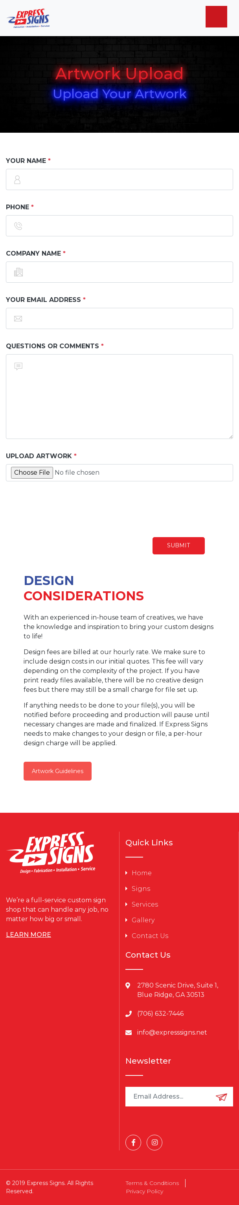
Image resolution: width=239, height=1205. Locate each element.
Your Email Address (43, 300)
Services (145, 904)
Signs (141, 888)
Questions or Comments (52, 346)
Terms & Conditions (152, 1183)
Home (142, 873)
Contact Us (150, 936)
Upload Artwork (39, 456)
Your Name (26, 161)
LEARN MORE (28, 934)
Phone (17, 207)
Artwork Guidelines (57, 771)
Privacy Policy (144, 1191)
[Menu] (216, 16)
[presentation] (65, 509)
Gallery (143, 920)
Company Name (33, 253)
